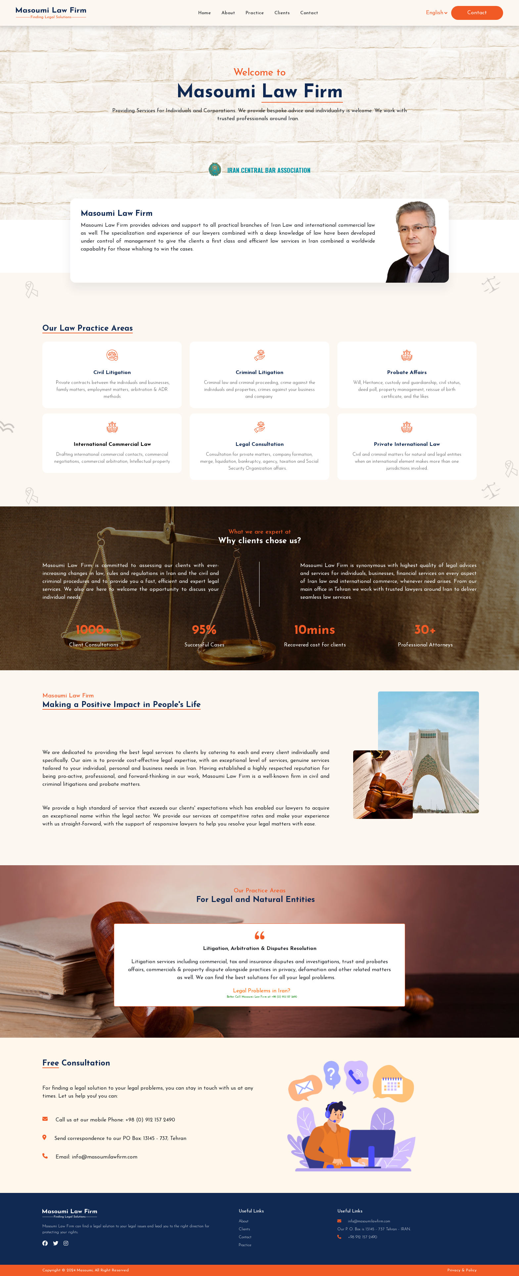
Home (204, 13)
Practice (255, 13)
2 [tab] (259, 1011)
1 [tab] (249, 1011)
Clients (282, 13)
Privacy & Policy (462, 1270)
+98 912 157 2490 (357, 1237)
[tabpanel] (259, 965)
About (228, 13)
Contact (309, 13)
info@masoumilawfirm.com (363, 1221)
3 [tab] (269, 1011)
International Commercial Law (112, 444)
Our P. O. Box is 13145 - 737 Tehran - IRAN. (374, 1229)
